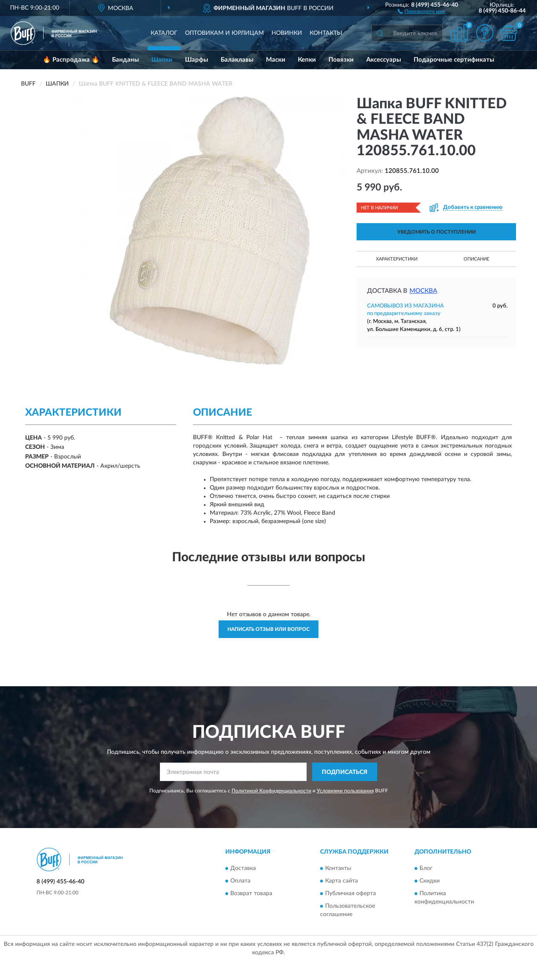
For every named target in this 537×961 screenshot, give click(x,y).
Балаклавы (237, 60)
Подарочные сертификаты (454, 60)
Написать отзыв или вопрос (268, 629)
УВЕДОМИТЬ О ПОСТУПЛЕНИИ (436, 231)
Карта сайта (341, 881)
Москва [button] (423, 291)
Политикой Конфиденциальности (271, 790)
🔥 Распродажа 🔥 (71, 60)
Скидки (430, 881)
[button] (421, 10)
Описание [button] (476, 259)
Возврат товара (251, 893)
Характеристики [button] (396, 259)
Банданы (125, 60)
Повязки (341, 60)
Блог (426, 868)
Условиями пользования (345, 790)
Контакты (326, 33)
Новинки (286, 33)
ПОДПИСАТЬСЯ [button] (345, 772)
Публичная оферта (350, 893)
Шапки (161, 60)
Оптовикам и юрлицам (224, 33)
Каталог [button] (164, 33)
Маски (275, 60)
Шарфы (196, 60)
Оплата (240, 881)
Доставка (243, 868)
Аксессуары (383, 60)
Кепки (307, 60)
